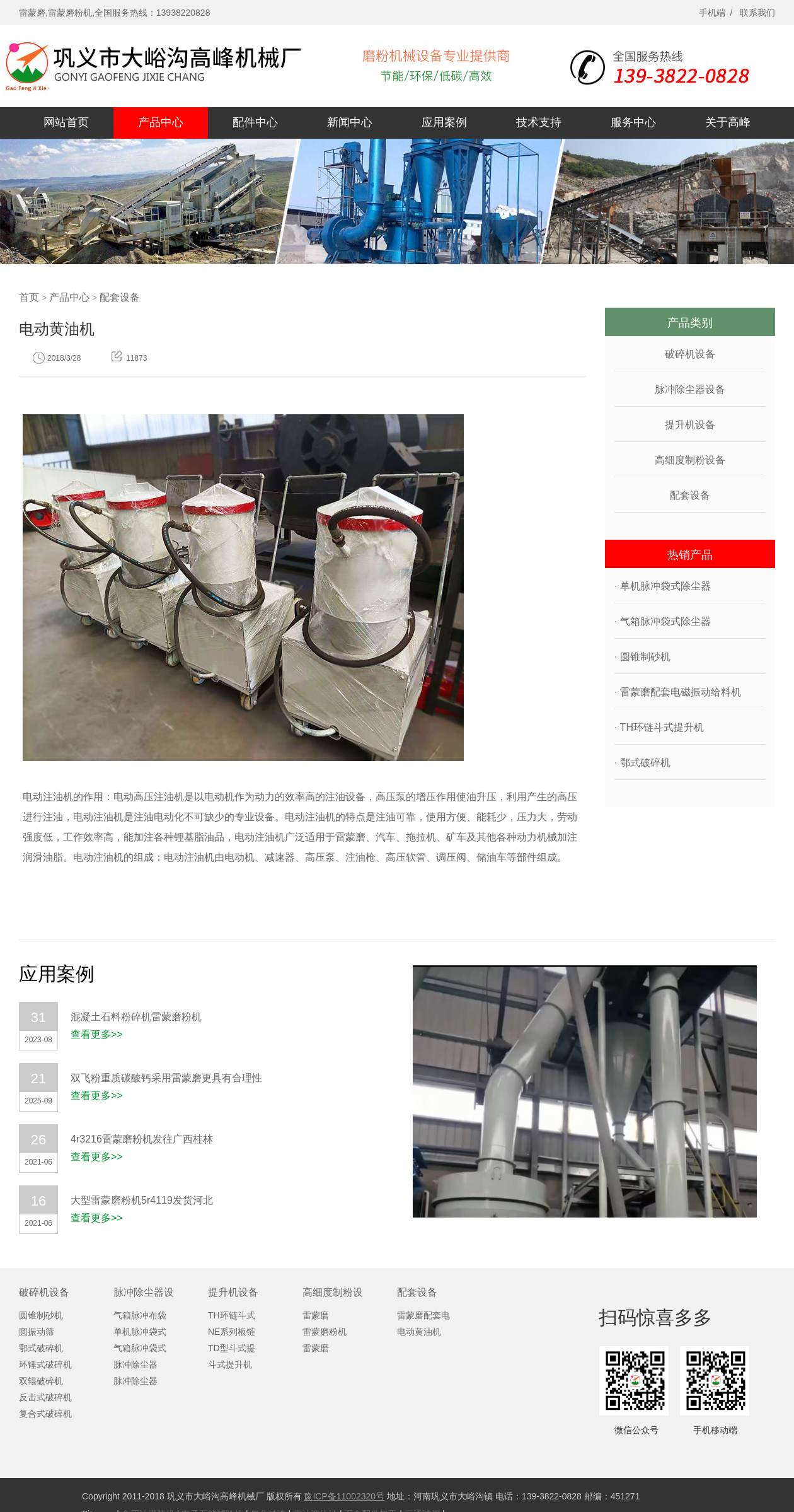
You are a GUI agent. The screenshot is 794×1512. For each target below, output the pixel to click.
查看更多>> (97, 1034)
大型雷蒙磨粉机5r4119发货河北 (142, 1200)
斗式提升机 (230, 1364)
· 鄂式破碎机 (642, 762)
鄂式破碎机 (41, 1348)
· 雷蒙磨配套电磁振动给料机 (677, 692)
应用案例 (444, 122)
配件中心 (255, 122)
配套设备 (120, 297)
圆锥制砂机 (41, 1315)
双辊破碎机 (41, 1381)
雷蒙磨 (315, 1315)
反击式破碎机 (45, 1397)
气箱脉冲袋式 (139, 1348)
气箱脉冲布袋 (139, 1315)
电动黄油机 (419, 1332)
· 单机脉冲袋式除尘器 (662, 586)
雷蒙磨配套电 (423, 1315)
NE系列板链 (231, 1332)
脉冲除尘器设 (143, 1292)
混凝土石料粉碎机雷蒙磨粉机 (136, 1016)
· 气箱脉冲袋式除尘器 (662, 621)
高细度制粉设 (332, 1292)
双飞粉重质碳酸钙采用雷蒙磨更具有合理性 (166, 1078)
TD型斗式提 (231, 1348)
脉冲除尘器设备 (690, 389)
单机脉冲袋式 (139, 1332)
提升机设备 (690, 424)
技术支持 (538, 122)
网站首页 (66, 122)
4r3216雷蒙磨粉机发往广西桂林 (142, 1139)
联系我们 (757, 13)
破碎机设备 (690, 354)
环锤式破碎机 (45, 1364)
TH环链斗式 (231, 1315)
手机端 (712, 13)
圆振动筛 (36, 1332)
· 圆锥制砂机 (642, 656)
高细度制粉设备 (690, 460)
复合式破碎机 (45, 1414)
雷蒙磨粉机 (324, 1332)
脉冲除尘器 (135, 1364)
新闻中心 (349, 122)
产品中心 (160, 122)
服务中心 (633, 122)
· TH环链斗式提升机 (659, 727)
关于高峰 (728, 122)
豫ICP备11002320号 (344, 1496)
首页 (29, 297)
